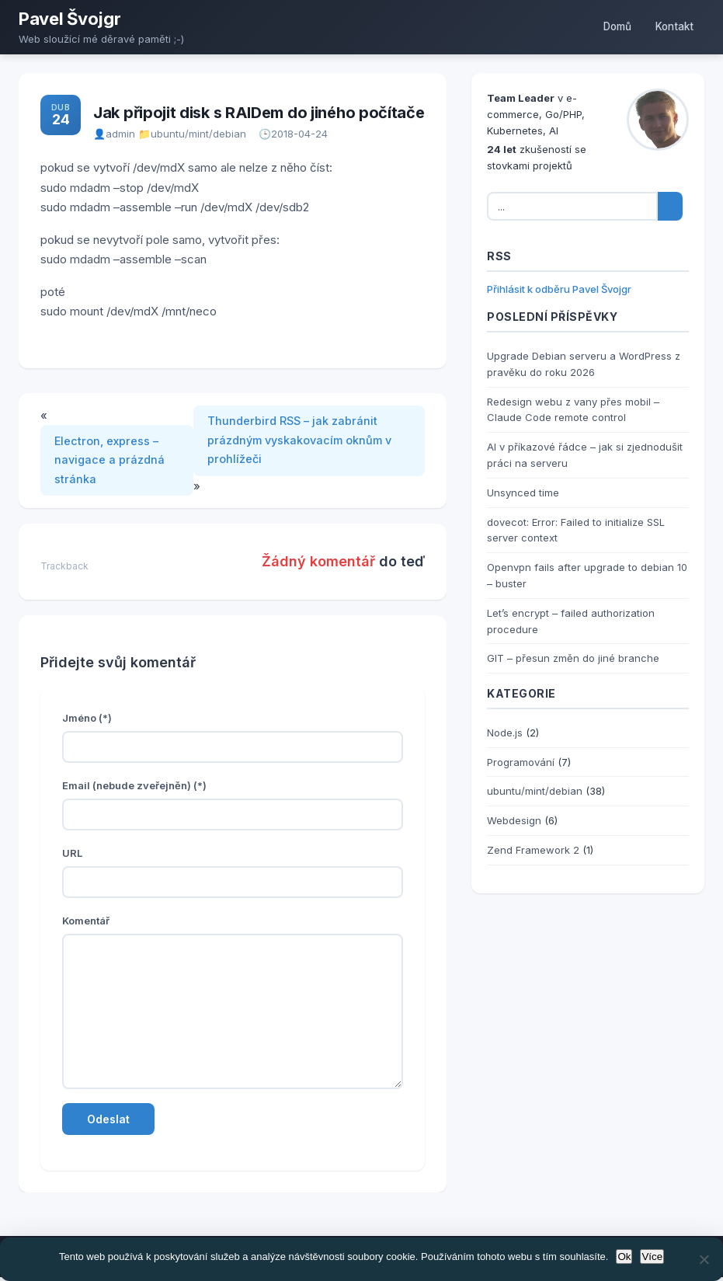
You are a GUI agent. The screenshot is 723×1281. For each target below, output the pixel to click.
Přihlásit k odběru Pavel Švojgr (559, 289)
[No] (703, 1259)
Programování (520, 762)
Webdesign (514, 820)
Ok (624, 1256)
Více (651, 1256)
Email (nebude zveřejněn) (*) (134, 789)
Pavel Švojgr (69, 19)
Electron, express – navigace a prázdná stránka (112, 462)
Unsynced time (523, 492)
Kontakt (671, 26)
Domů (608, 26)
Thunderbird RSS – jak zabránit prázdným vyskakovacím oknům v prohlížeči (305, 443)
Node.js (505, 732)
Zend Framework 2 (533, 850)
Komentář (85, 924)
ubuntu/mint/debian (198, 133)
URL (72, 857)
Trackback (64, 570)
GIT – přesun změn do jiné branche (573, 658)
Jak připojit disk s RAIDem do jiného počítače (259, 112)
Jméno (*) (87, 721)
